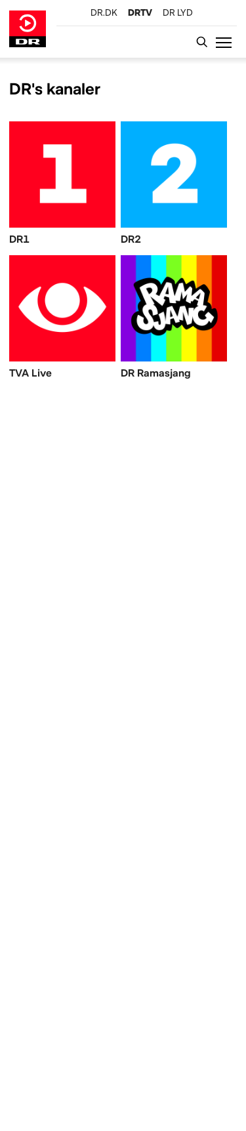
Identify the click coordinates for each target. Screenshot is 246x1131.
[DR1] (62, 185)
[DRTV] (140, 12)
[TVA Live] (62, 319)
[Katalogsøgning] (205, 41)
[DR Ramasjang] (174, 319)
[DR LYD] (177, 12)
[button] (226, 41)
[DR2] (174, 185)
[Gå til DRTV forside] (27, 28)
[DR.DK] (104, 12)
